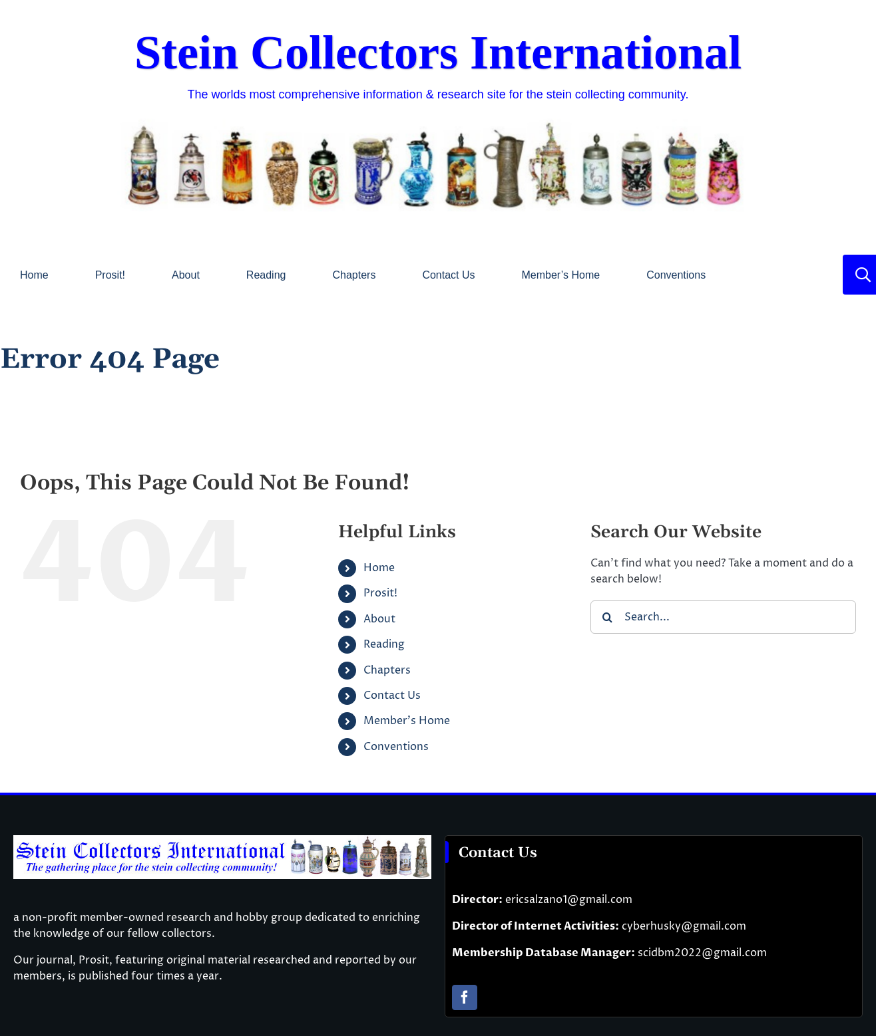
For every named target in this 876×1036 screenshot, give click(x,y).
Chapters (387, 670)
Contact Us (392, 695)
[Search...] (723, 617)
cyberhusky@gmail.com (684, 926)
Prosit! (380, 593)
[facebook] (464, 997)
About (379, 619)
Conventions (396, 746)
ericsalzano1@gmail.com (568, 899)
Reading (384, 644)
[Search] (607, 617)
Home (379, 568)
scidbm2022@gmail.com (702, 953)
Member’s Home (406, 720)
